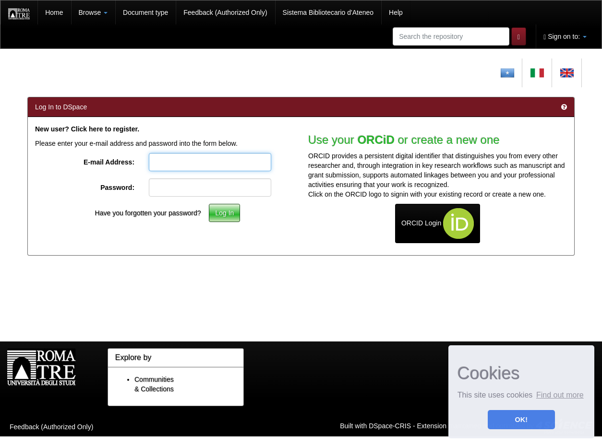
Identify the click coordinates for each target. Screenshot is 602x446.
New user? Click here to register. (87, 129)
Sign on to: (565, 37)
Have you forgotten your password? (148, 213)
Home (54, 12)
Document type (145, 12)
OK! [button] (521, 419)
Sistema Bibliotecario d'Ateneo (328, 12)
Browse (93, 12)
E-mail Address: (109, 162)
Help (396, 12)
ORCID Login (437, 223)
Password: (117, 187)
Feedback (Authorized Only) (225, 12)
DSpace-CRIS (390, 425)
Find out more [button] (560, 395)
